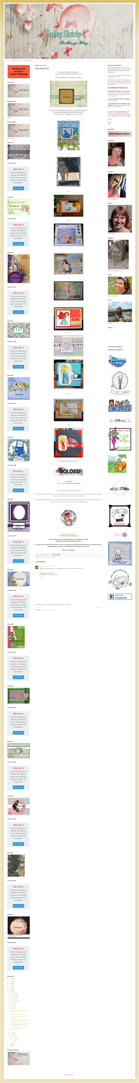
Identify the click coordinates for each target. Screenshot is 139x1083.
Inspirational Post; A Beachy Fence (19, 1027)
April (11, 1034)
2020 (10, 979)
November (13, 996)
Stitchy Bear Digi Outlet (68, 534)
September (13, 1000)
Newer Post (38, 607)
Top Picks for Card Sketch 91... (18, 1014)
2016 (10, 987)
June (11, 1006)
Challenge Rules (17, 60)
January (12, 1041)
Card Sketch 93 (14, 1018)
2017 (10, 985)
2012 (10, 1045)
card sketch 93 (42, 556)
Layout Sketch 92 (14, 1029)
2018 (10, 983)
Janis (40, 566)
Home (7, 60)
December (13, 993)
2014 (10, 992)
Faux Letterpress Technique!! (17, 1016)
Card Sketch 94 (14, 1008)
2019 (10, 981)
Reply (40, 577)
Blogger (73, 1074)
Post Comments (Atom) (48, 609)
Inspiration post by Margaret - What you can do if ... (19, 1021)
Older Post (99, 607)
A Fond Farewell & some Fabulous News (19, 1011)
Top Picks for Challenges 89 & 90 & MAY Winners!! (19, 1024)
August (12, 1002)
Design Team (28, 60)
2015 (10, 989)
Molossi (59, 483)
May (11, 1032)
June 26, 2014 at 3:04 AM (49, 566)
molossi (48, 556)
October (12, 998)
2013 (10, 1043)
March (12, 1036)
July (11, 1004)
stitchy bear (53, 556)
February (13, 1038)
